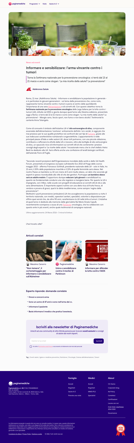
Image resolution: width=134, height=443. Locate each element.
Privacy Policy (27, 434)
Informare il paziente (38, 307)
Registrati (71, 388)
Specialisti (91, 395)
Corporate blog (113, 388)
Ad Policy (111, 391)
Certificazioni (112, 399)
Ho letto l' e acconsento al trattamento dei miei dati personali (57, 346)
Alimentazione (54, 106)
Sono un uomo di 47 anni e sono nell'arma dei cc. (50, 302)
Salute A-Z (54, 4)
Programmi (35, 4)
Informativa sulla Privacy (45, 346)
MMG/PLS (92, 391)
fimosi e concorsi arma (39, 297)
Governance (112, 413)
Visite (45, 4)
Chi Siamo (111, 384)
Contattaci (111, 395)
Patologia (67, 204)
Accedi (70, 384)
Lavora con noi (113, 403)
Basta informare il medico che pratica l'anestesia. (50, 311)
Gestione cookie (37, 434)
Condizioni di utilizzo (15, 434)
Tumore (91, 134)
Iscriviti (99, 341)
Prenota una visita (74, 395)
